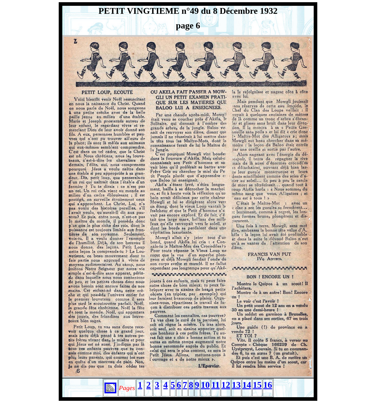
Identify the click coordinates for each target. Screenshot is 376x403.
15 (257, 385)
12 (225, 385)
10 (205, 385)
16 (267, 385)
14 (246, 385)
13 (236, 385)
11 (215, 385)
